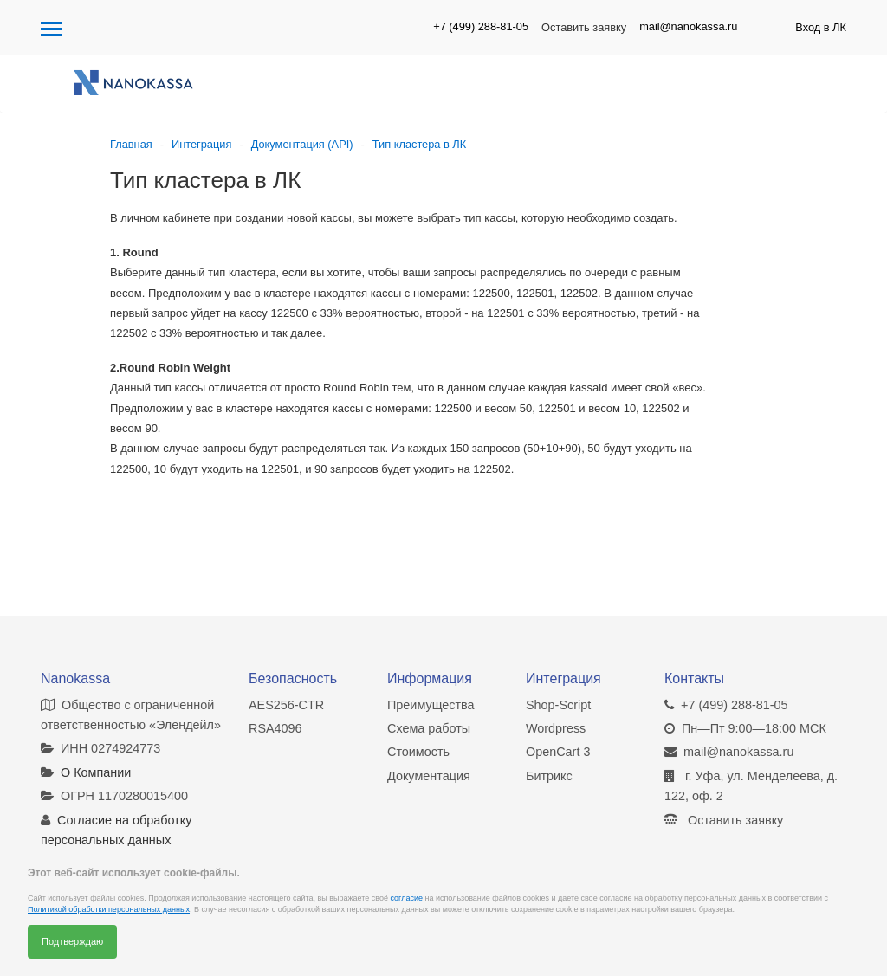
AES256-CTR (286, 705)
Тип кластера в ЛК (419, 144)
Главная (131, 144)
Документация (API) (302, 144)
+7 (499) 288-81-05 (480, 26)
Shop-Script (558, 705)
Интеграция (201, 144)
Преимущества (431, 705)
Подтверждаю (72, 941)
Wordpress (556, 728)
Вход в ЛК (820, 27)
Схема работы (428, 728)
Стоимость (418, 752)
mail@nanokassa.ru (688, 26)
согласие (407, 898)
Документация (428, 776)
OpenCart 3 (558, 752)
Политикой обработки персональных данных (109, 909)
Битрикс (549, 776)
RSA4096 (275, 728)
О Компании (96, 772)
